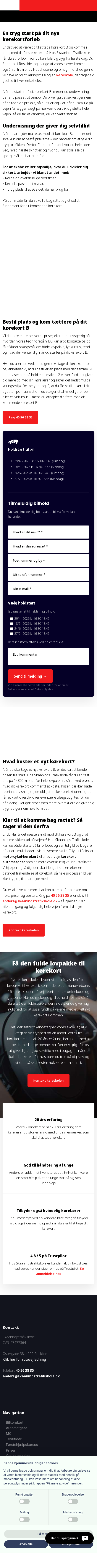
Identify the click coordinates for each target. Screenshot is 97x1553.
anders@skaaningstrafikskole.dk (30, 901)
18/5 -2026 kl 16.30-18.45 (32, 623)
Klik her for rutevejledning (24, 1359)
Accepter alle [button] (70, 1544)
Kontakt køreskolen (23, 930)
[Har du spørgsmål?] (69, 1538)
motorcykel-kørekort (20, 856)
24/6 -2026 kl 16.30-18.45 (32, 628)
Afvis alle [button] (25, 1544)
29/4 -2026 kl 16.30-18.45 (32, 618)
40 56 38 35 (60, 895)
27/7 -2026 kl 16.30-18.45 (32, 633)
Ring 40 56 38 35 (20, 417)
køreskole (64, 75)
